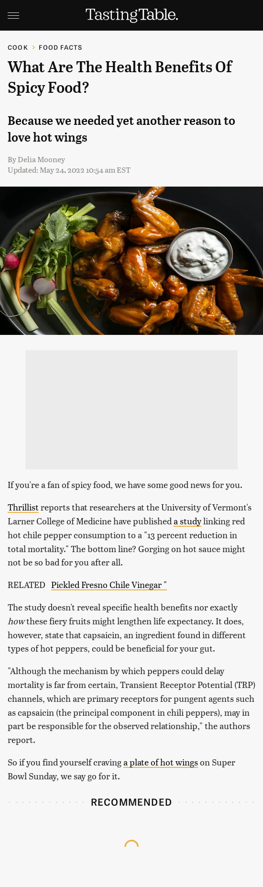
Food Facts (60, 47)
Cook (18, 47)
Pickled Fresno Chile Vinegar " (109, 584)
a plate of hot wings (160, 762)
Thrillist (23, 507)
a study (187, 521)
